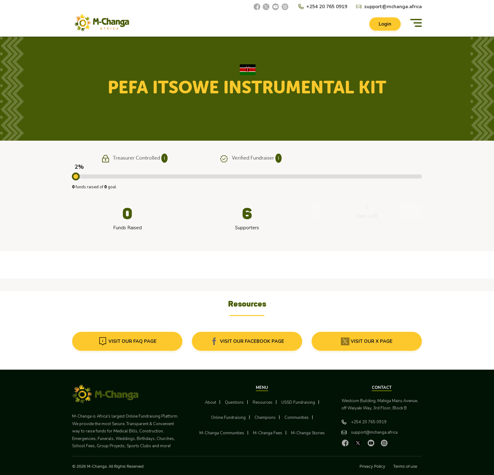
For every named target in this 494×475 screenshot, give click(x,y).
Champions (265, 417)
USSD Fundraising (298, 402)
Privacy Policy (372, 466)
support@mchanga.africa (393, 6)
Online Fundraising (228, 417)
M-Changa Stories (308, 433)
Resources (263, 402)
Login (385, 24)
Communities (296, 417)
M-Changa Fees (267, 433)
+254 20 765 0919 (326, 6)
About (210, 402)
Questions (234, 402)
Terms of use (405, 466)
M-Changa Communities (221, 433)
